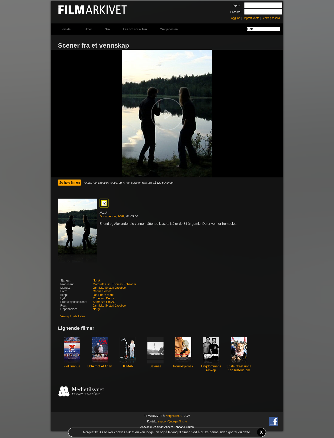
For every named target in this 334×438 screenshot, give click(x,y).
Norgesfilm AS (174, 416)
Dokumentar (108, 216)
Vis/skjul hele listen (72, 316)
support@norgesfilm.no (172, 421)
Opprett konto (251, 18)
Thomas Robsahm (124, 284)
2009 (121, 216)
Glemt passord (271, 18)
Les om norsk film (135, 29)
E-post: (236, 5)
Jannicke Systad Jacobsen (110, 287)
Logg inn (235, 18)
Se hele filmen (69, 182)
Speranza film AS (104, 302)
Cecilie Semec (102, 291)
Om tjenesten (169, 29)
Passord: (235, 12)
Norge (97, 309)
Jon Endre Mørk (103, 295)
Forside (66, 29)
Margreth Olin (101, 284)
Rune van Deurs (103, 298)
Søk (107, 29)
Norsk (96, 280)
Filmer (88, 29)
